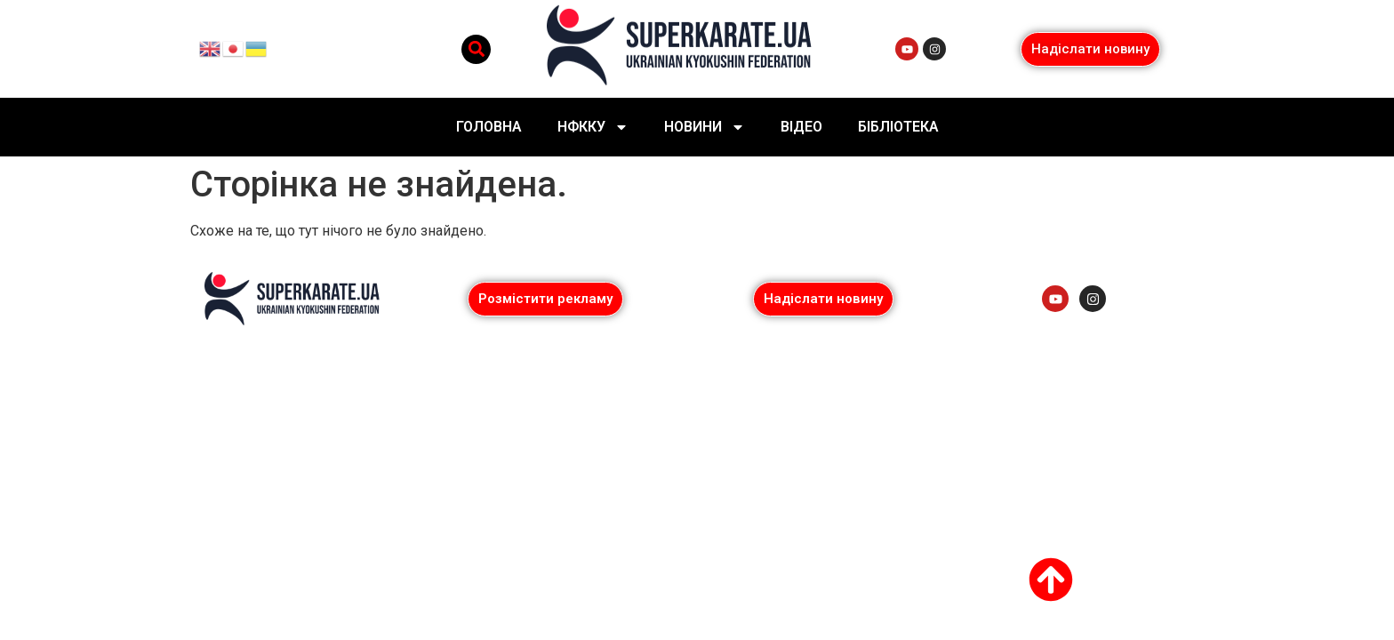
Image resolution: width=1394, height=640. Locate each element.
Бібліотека (898, 126)
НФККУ (593, 127)
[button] (476, 49)
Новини (704, 127)
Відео (801, 126)
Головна (489, 126)
